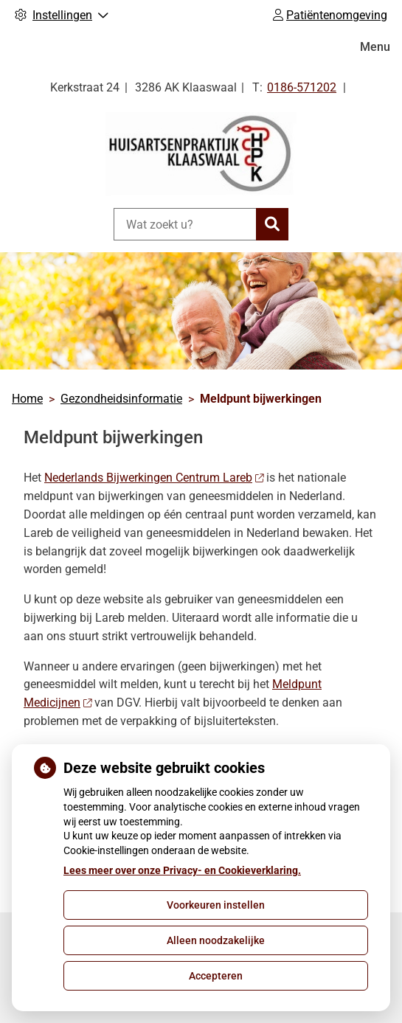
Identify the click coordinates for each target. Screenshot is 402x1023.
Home (27, 399)
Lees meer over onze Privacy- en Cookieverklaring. (182, 870)
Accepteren (216, 976)
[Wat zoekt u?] (185, 224)
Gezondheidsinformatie (121, 399)
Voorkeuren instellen (216, 905)
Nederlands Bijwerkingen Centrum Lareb (153, 478)
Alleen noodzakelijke (216, 940)
